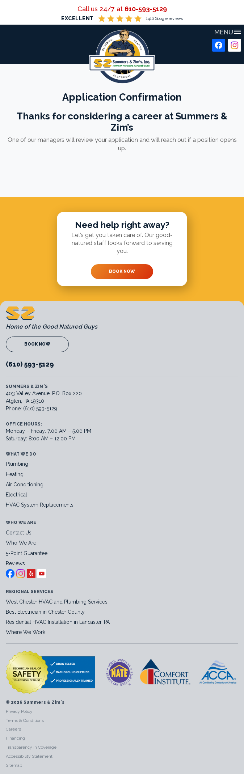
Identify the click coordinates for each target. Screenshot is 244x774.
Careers (13, 729)
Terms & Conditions (25, 720)
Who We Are (21, 543)
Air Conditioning (24, 484)
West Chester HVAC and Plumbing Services (57, 602)
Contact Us (18, 533)
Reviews (15, 563)
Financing (15, 738)
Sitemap (14, 765)
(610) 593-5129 (30, 364)
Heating (15, 474)
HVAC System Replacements (39, 505)
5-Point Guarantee (26, 553)
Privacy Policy (19, 711)
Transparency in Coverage (31, 747)
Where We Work (25, 632)
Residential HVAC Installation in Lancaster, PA (58, 622)
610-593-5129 (146, 9)
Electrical (16, 495)
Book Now (122, 271)
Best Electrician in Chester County (46, 612)
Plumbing (17, 464)
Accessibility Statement (29, 756)
